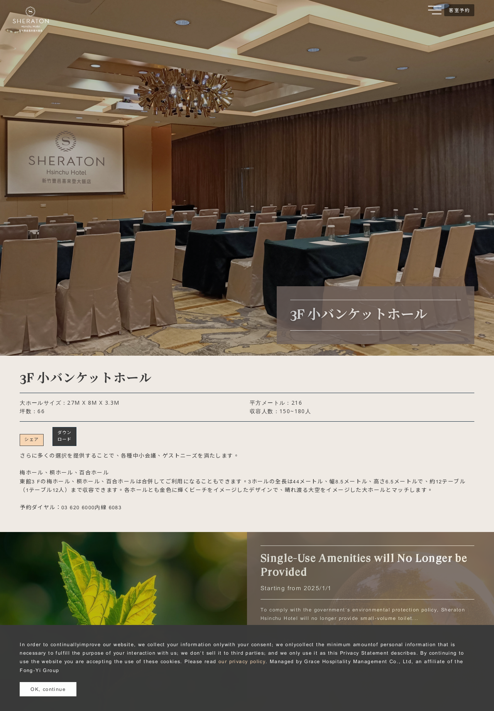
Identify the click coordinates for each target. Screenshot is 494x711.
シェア (31, 439)
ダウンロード (65, 436)
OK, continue (48, 689)
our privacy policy (242, 661)
